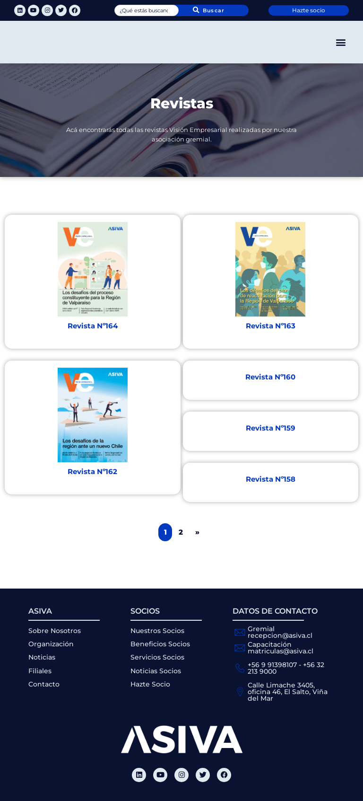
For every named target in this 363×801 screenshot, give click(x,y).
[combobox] (146, 10)
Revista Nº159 (270, 427)
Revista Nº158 (270, 479)
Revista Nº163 (270, 325)
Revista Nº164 (93, 325)
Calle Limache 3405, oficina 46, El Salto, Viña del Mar (288, 692)
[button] (341, 42)
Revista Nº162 (92, 471)
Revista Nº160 (270, 376)
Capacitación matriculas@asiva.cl (280, 647)
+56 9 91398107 (272, 664)
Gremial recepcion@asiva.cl (280, 632)
